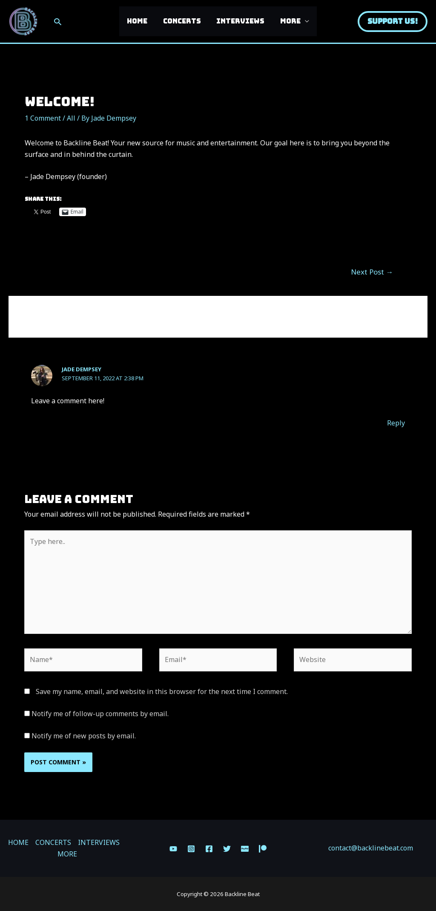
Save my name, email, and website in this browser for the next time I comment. (162, 691)
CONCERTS (183, 21)
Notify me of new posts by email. (84, 735)
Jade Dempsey (81, 369)
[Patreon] (263, 849)
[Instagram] (191, 849)
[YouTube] (173, 849)
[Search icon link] (58, 21)
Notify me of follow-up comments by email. (100, 713)
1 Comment (43, 118)
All (71, 118)
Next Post (372, 272)
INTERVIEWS (239, 21)
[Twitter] (227, 849)
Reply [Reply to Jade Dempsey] (396, 423)
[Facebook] (209, 849)
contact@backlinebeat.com (370, 848)
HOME (140, 21)
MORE (287, 21)
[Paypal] (245, 849)
